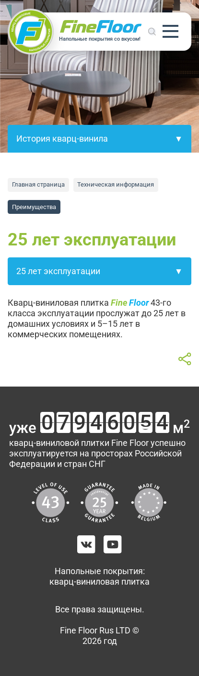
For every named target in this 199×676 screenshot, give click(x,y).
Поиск (152, 31)
